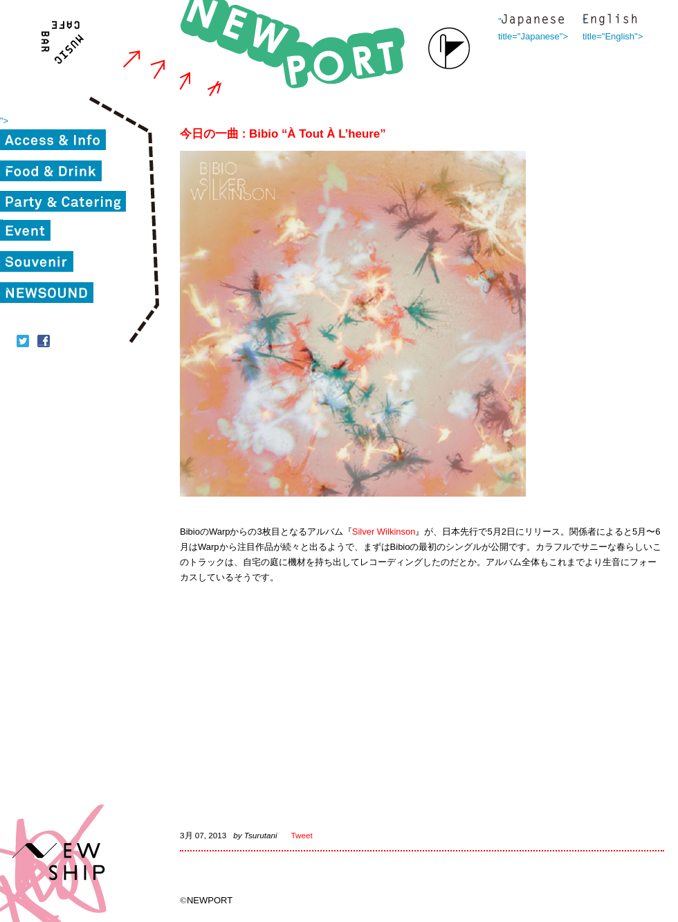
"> (4, 121)
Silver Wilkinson (384, 531)
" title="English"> (609, 21)
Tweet (302, 835)
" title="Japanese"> (532, 21)
